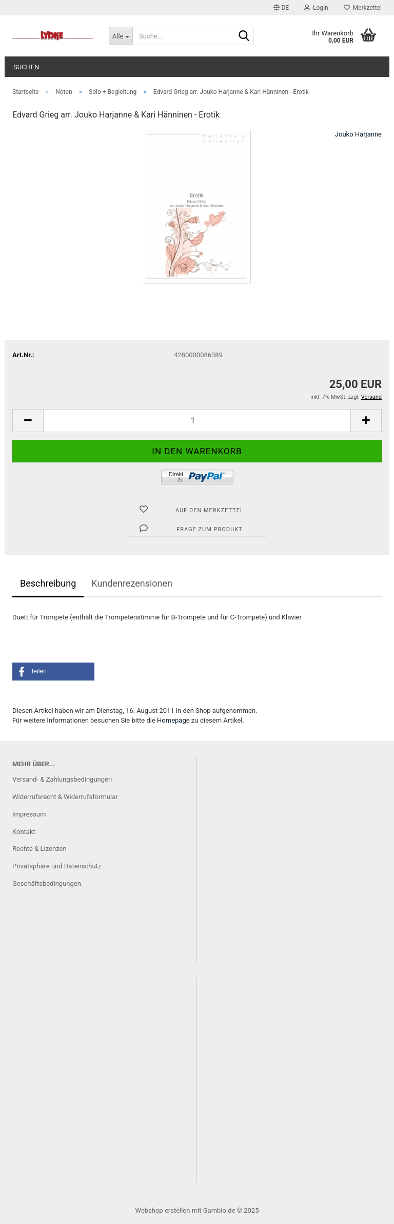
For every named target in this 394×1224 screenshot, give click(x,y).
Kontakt (23, 832)
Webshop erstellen (162, 1210)
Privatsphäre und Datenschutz (56, 866)
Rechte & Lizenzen (39, 848)
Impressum (29, 814)
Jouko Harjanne (358, 134)
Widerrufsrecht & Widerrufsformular (65, 797)
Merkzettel (363, 7)
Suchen (26, 67)
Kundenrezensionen (131, 583)
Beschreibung (48, 583)
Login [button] (316, 7)
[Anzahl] (197, 420)
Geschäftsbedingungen (46, 883)
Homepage (173, 720)
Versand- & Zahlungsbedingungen (62, 779)
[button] (281, 7)
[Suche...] (120, 36)
